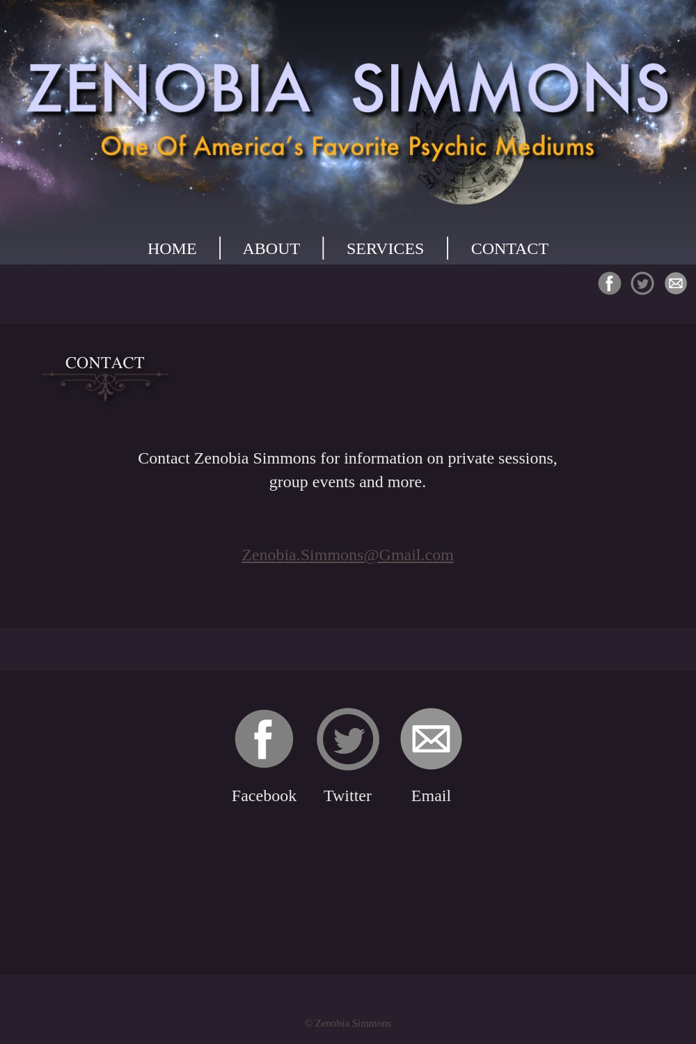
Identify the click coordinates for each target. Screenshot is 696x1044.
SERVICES (385, 248)
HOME (172, 248)
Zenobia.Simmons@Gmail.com (348, 555)
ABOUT (271, 248)
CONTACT (509, 248)
